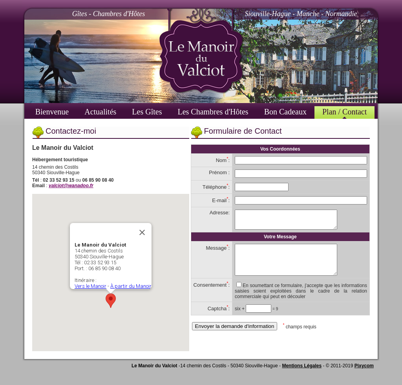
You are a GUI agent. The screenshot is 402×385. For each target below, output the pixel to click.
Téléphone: (216, 187)
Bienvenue (52, 111)
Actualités (100, 111)
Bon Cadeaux (285, 111)
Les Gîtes (147, 111)
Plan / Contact (344, 111)
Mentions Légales (302, 366)
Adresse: (220, 213)
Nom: (223, 160)
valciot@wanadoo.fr (71, 185)
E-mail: (221, 200)
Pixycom (364, 366)
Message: (218, 251)
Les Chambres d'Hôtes (212, 111)
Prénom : (219, 172)
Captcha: (219, 318)
